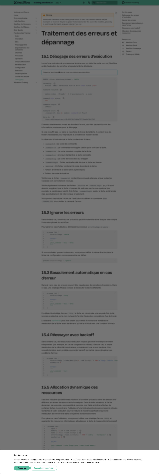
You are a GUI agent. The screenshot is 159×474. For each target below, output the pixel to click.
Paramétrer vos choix (43, 468)
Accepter (22, 468)
